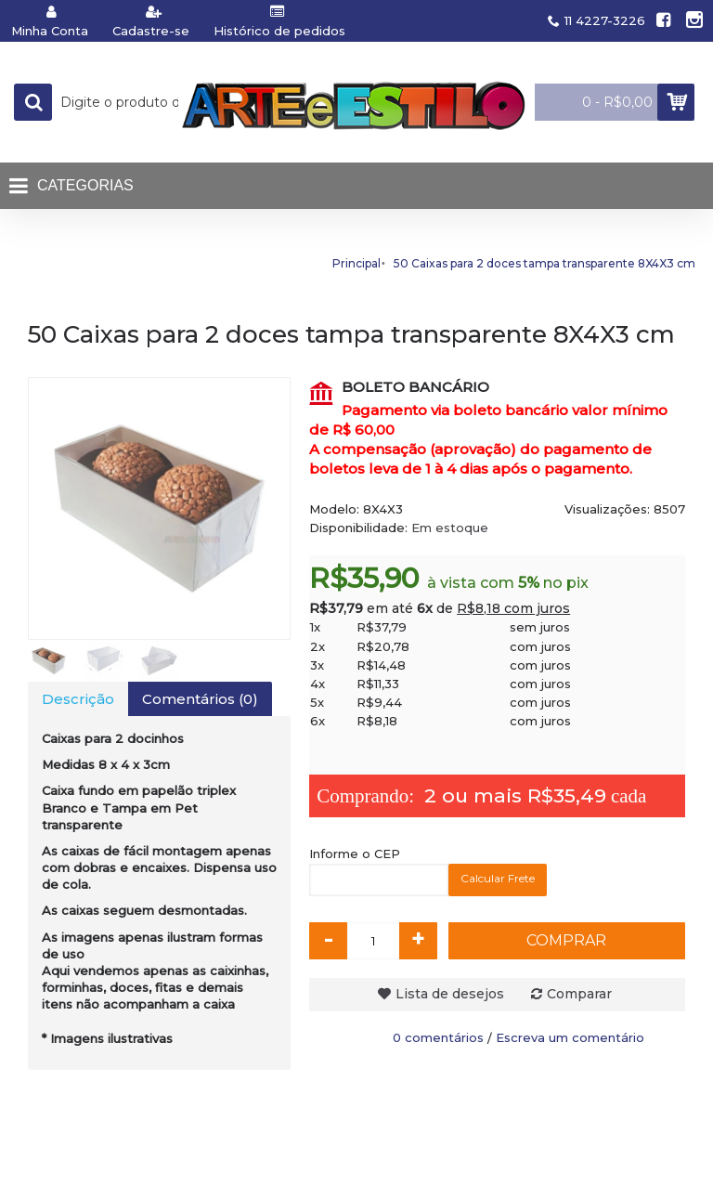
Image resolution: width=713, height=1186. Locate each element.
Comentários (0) (200, 699)
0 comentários (438, 1037)
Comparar (579, 993)
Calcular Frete (497, 878)
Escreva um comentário (570, 1037)
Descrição (78, 699)
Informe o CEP (354, 853)
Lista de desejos (449, 993)
